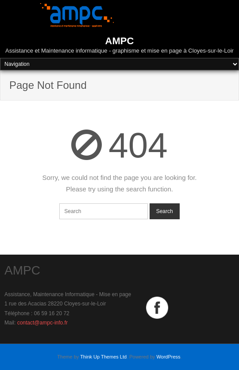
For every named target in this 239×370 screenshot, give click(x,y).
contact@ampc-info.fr (42, 323)
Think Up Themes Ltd (103, 356)
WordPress (168, 356)
